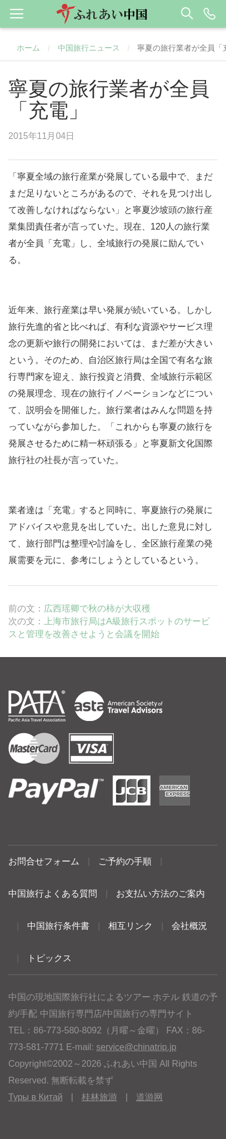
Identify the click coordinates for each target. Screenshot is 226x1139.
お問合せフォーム (43, 861)
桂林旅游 (99, 1097)
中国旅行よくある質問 (52, 893)
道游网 (149, 1097)
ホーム (28, 47)
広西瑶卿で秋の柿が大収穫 (97, 608)
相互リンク (130, 926)
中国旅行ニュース (89, 47)
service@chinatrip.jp (136, 1047)
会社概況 (189, 926)
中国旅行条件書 (58, 926)
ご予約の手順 (125, 861)
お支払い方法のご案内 (160, 893)
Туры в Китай (35, 1097)
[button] (113, 14)
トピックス (49, 958)
